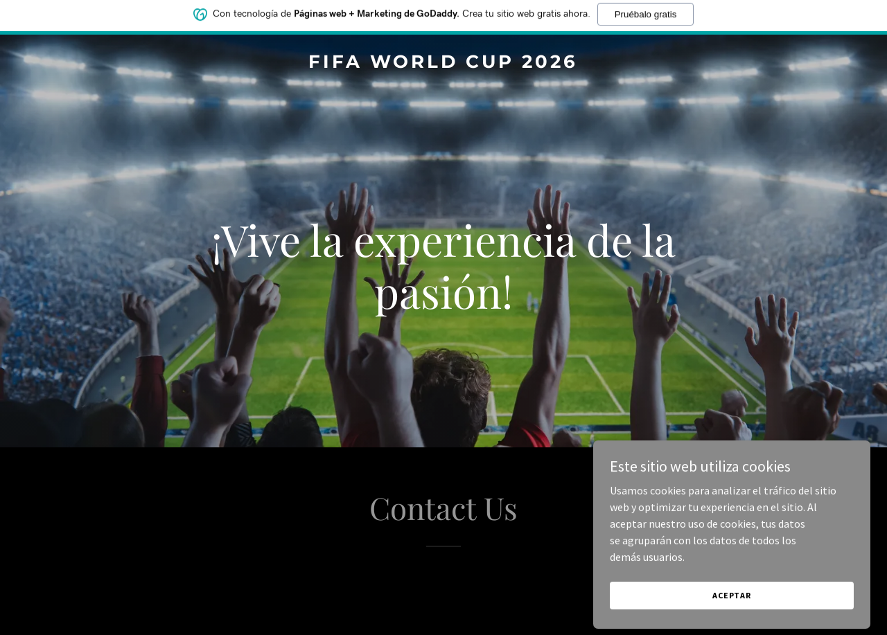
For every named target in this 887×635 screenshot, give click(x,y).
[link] (443, 64)
